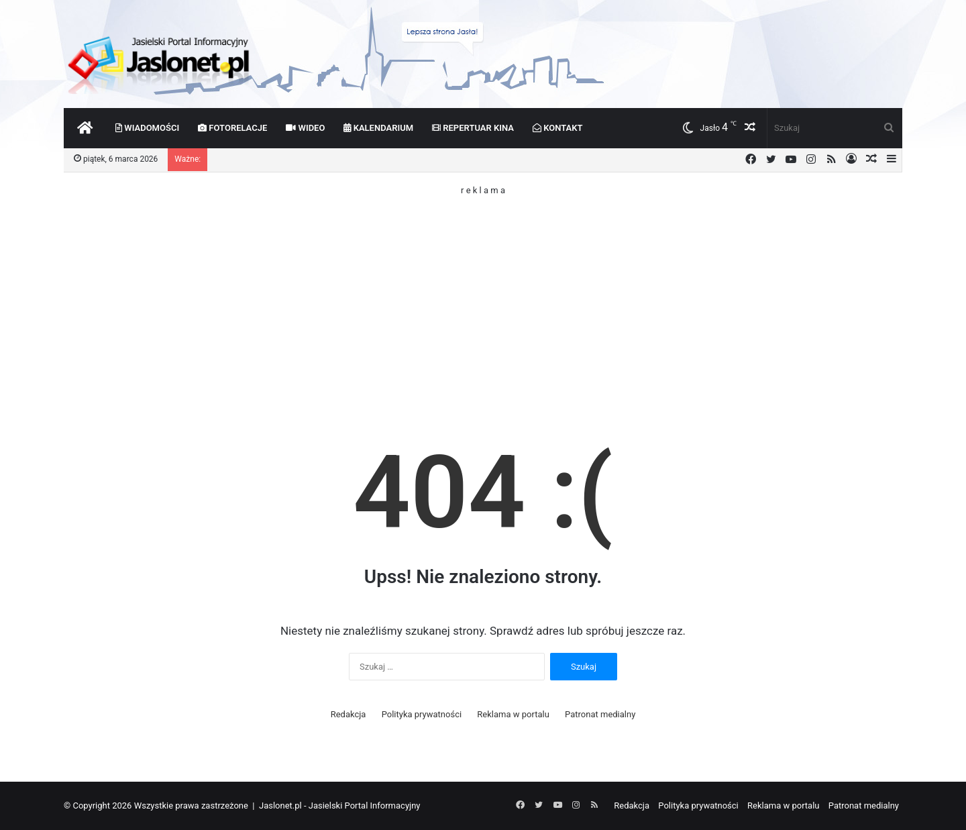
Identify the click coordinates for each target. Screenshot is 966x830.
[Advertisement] (482, 288)
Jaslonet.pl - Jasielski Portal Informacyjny (340, 805)
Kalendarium (378, 128)
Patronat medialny (600, 714)
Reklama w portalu (513, 714)
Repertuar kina (473, 128)
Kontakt (558, 128)
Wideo (305, 128)
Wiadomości (147, 128)
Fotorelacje (232, 128)
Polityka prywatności (422, 714)
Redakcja (348, 714)
